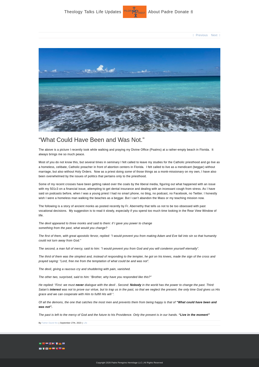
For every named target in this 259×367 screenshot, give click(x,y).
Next (214, 35)
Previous (202, 35)
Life (85, 323)
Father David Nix (50, 323)
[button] (192, 11)
